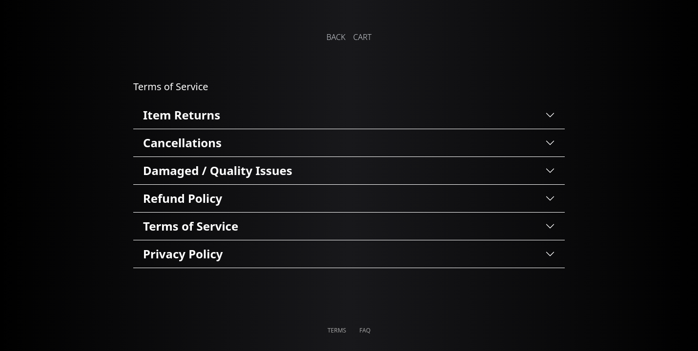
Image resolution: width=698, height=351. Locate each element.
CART (362, 37)
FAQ (364, 330)
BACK (336, 37)
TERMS (338, 330)
